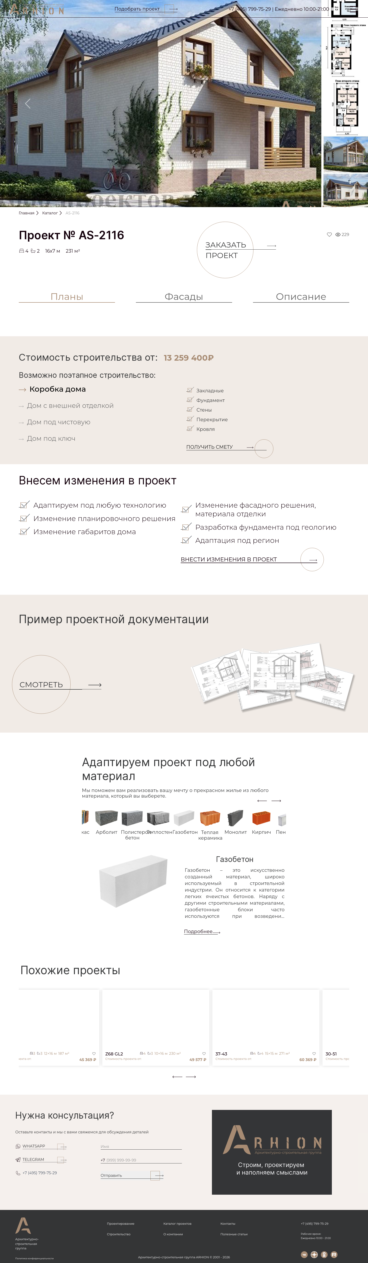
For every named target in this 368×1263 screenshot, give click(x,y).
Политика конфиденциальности (34, 1258)
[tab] (101, 389)
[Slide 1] (184, 201)
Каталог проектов (177, 1223)
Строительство (118, 1234)
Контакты (227, 1223)
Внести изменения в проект (249, 559)
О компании (173, 1234)
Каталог (50, 213)
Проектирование (120, 1223)
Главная (26, 213)
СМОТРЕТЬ (45, 685)
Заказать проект (229, 250)
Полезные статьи (234, 1234)
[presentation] (262, 801)
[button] (21, 1080)
